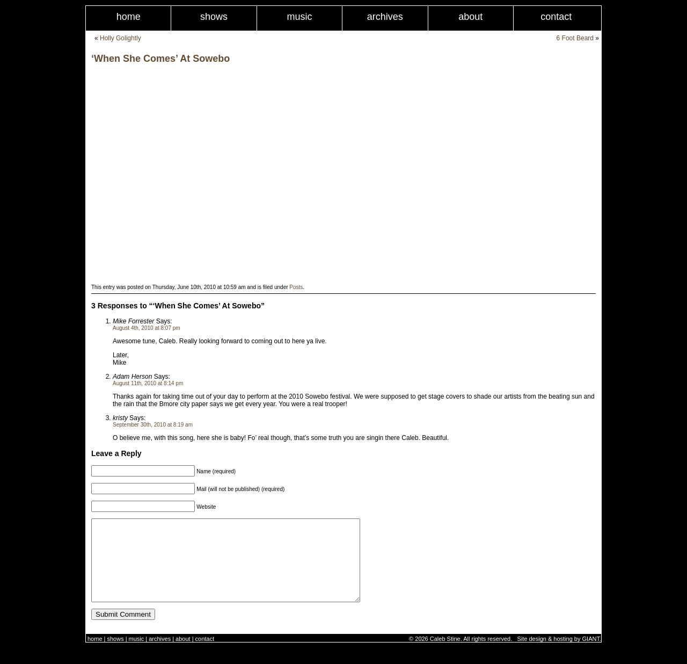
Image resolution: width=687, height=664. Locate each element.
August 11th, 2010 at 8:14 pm (148, 383)
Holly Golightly (120, 38)
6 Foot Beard (575, 38)
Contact (556, 16)
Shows (214, 16)
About (470, 16)
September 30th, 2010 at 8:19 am (153, 425)
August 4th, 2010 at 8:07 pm (146, 328)
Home (128, 16)
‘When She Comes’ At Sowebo (160, 58)
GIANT (591, 655)
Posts (296, 287)
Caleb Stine (445, 655)
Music (299, 16)
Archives (385, 16)
